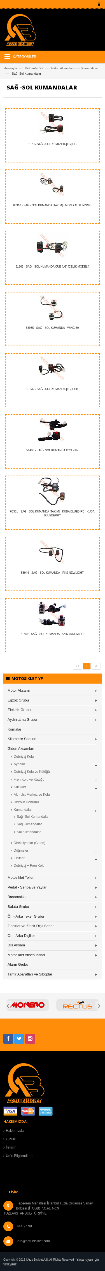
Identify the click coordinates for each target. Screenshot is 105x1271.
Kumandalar (89, 68)
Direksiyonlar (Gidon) (29, 843)
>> (96, 666)
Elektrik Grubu (19, 710)
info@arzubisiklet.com (33, 1241)
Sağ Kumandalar (29, 824)
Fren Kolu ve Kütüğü (29, 779)
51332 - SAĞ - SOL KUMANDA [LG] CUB (52, 389)
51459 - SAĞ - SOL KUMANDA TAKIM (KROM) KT (52, 634)
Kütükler (20, 787)
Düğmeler (21, 850)
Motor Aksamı (19, 690)
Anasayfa (10, 68)
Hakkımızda (15, 1131)
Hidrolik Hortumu (26, 802)
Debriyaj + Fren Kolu (29, 866)
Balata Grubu (18, 906)
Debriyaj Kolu (24, 757)
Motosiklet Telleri (21, 877)
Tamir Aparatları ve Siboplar (30, 974)
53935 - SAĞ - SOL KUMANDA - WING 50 (52, 327)
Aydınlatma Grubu (22, 719)
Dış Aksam (16, 945)
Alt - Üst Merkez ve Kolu (32, 795)
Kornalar (14, 729)
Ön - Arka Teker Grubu (26, 916)
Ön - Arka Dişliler (21, 936)
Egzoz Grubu (18, 700)
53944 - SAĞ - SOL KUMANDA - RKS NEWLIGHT (52, 572)
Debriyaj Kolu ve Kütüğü (32, 772)
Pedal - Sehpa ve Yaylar (27, 887)
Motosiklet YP (34, 68)
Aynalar (19, 764)
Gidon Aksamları (62, 68)
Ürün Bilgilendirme (19, 1156)
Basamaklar (17, 897)
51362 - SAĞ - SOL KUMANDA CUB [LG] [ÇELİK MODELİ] (52, 266)
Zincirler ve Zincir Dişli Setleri (31, 926)
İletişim (11, 1147)
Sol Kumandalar (29, 832)
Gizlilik (11, 1139)
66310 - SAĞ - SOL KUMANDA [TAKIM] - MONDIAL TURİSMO (52, 205)
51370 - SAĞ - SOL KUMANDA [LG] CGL (52, 144)
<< (77, 666)
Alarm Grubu (18, 964)
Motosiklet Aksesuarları (26, 955)
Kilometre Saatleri (22, 739)
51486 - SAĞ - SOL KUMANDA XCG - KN (52, 450)
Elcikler (19, 858)
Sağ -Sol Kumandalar (33, 817)
